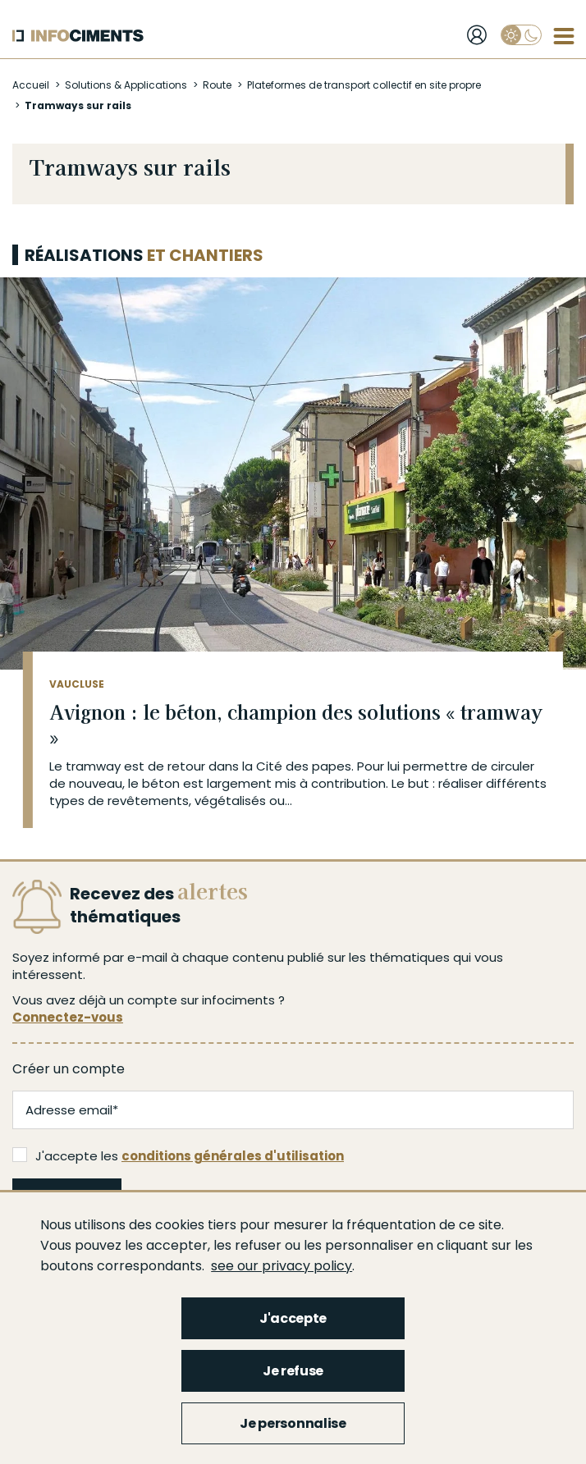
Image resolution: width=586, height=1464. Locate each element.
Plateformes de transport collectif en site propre (364, 85)
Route (217, 85)
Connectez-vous (67, 1017)
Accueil (30, 85)
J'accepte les (178, 1155)
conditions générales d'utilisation (232, 1155)
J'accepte (293, 1318)
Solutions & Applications (126, 85)
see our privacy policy (281, 1265)
